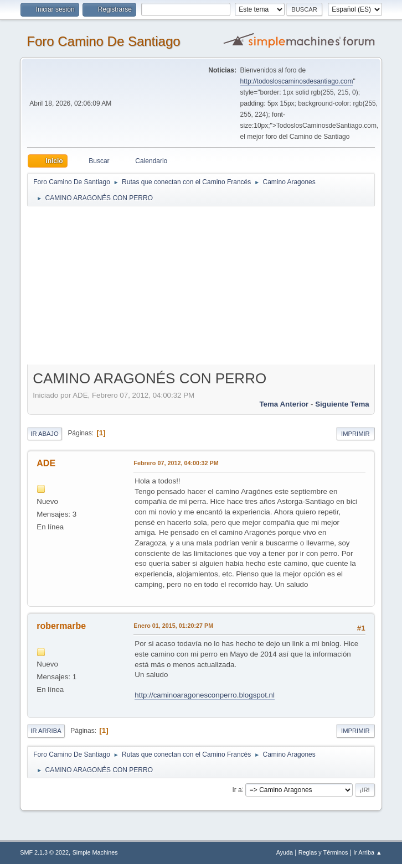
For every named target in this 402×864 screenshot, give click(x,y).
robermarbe (61, 626)
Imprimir (355, 433)
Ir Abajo (44, 433)
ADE (46, 463)
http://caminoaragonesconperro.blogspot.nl (205, 695)
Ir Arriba (45, 730)
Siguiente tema (342, 404)
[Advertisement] (210, 284)
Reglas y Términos (323, 852)
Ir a (236, 789)
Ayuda (284, 852)
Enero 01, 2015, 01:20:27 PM (173, 625)
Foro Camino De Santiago (103, 41)
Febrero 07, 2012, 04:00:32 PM (175, 463)
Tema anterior (283, 404)
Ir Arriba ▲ (367, 852)
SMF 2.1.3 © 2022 (44, 852)
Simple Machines (95, 852)
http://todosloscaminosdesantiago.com (296, 81)
